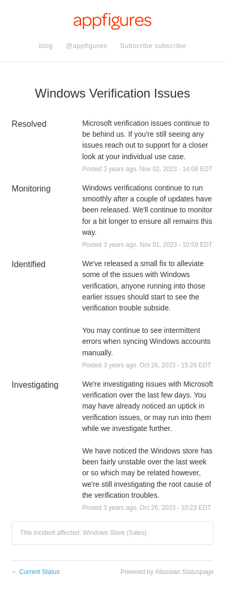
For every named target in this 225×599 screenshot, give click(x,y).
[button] (153, 46)
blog (46, 46)
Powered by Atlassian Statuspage (167, 572)
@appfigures (86, 46)
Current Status (35, 572)
